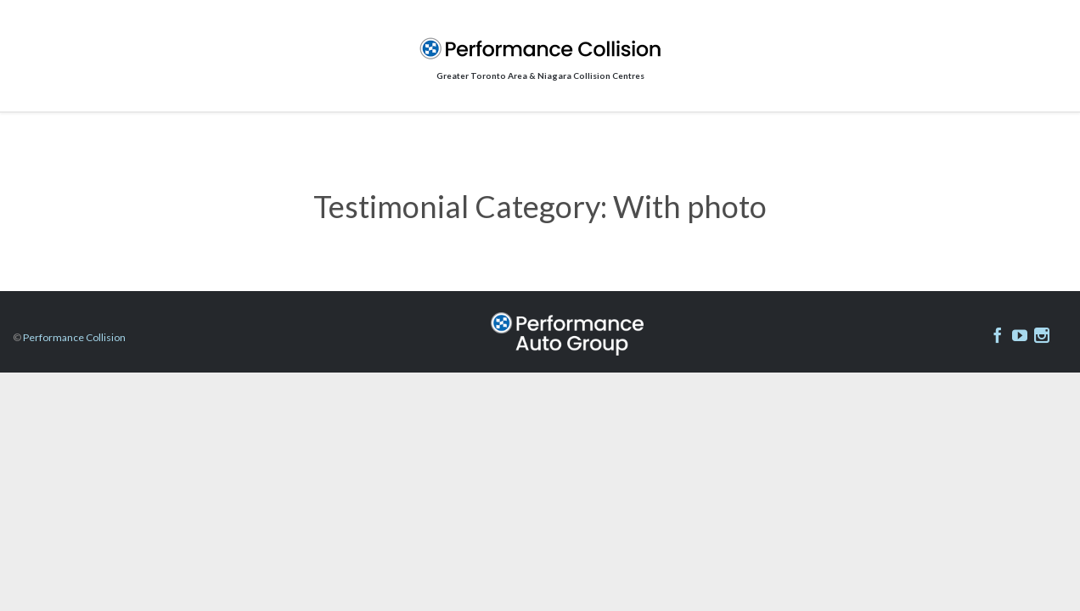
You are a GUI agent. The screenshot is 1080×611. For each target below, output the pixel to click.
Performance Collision (74, 337)
